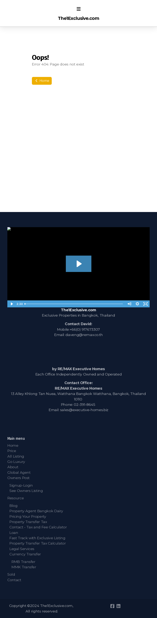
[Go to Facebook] (112, 606)
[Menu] (78, 9)
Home (42, 81)
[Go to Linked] (118, 606)
